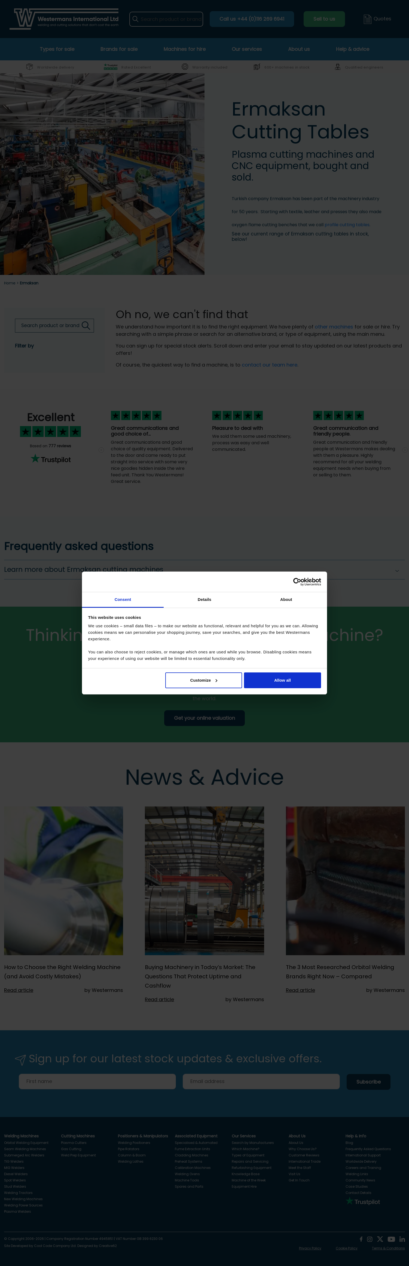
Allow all (282, 680)
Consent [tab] (123, 599)
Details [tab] (204, 599)
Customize (204, 680)
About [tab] (286, 599)
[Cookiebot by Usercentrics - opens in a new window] (297, 582)
